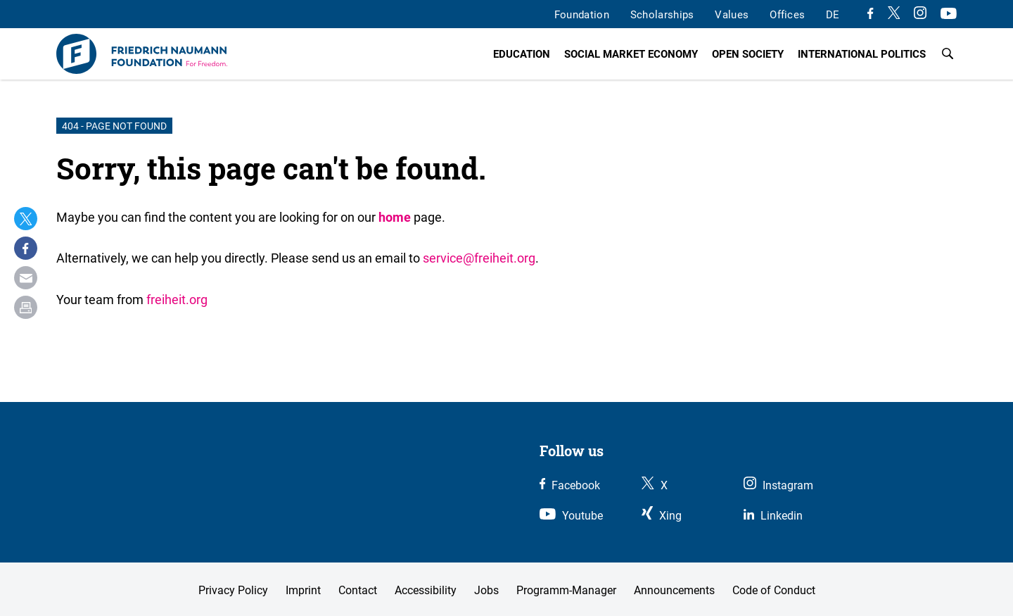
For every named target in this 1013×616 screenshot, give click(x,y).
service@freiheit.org (479, 257)
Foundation (581, 14)
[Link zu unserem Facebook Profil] (870, 15)
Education (521, 53)
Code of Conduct (773, 590)
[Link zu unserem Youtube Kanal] (949, 15)
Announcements (674, 590)
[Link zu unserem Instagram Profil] (920, 15)
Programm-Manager (566, 590)
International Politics (862, 53)
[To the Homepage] (141, 54)
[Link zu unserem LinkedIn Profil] (773, 515)
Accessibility (426, 590)
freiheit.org (177, 299)
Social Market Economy (631, 53)
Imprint (303, 590)
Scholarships (662, 14)
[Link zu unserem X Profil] (894, 15)
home (394, 216)
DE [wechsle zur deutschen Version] (832, 14)
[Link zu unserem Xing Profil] (662, 515)
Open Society (748, 53)
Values (731, 14)
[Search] (947, 54)
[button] (25, 218)
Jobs (486, 590)
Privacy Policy (233, 590)
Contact (357, 590)
